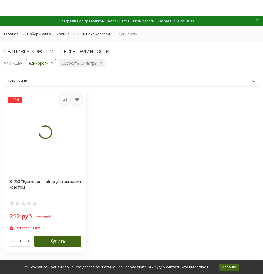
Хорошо (229, 266)
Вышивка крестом (94, 33)
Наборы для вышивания (48, 33)
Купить (57, 241)
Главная (11, 33)
